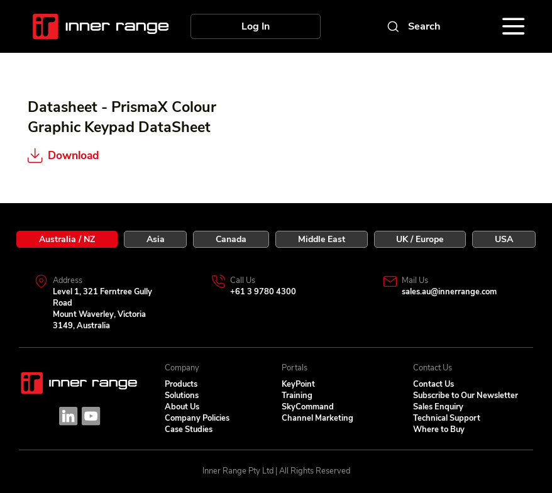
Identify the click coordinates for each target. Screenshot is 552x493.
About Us (182, 407)
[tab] (67, 239)
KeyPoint (298, 384)
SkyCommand (308, 407)
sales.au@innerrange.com (449, 291)
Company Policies (197, 418)
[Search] (413, 26)
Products (181, 384)
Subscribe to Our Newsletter (465, 395)
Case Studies (189, 429)
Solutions (182, 395)
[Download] (96, 155)
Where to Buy (439, 429)
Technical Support (446, 418)
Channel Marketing (317, 418)
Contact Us (433, 384)
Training (297, 395)
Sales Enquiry (438, 407)
